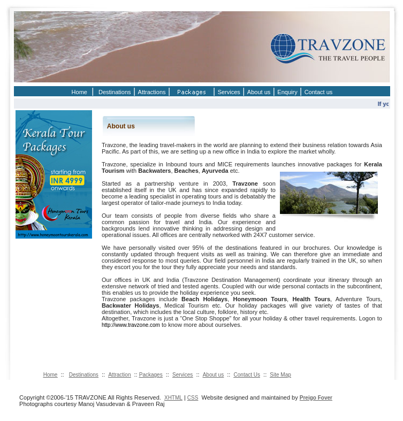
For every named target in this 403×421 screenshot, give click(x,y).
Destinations (114, 92)
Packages (151, 375)
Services (229, 92)
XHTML (173, 398)
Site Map (280, 375)
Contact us (319, 92)
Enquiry (287, 92)
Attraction (119, 375)
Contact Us (247, 375)
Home (79, 92)
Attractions (152, 92)
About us (258, 92)
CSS (193, 398)
